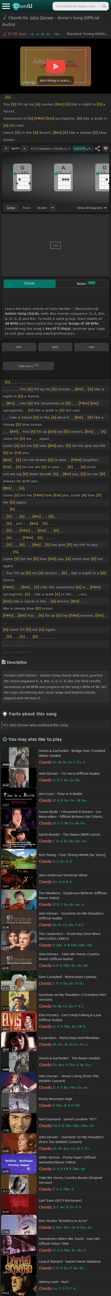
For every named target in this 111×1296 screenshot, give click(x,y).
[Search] (104, 6)
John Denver (42, 17)
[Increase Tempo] (24, 148)
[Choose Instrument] (52, 207)
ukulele (42, 208)
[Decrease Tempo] (6, 148)
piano (26, 208)
